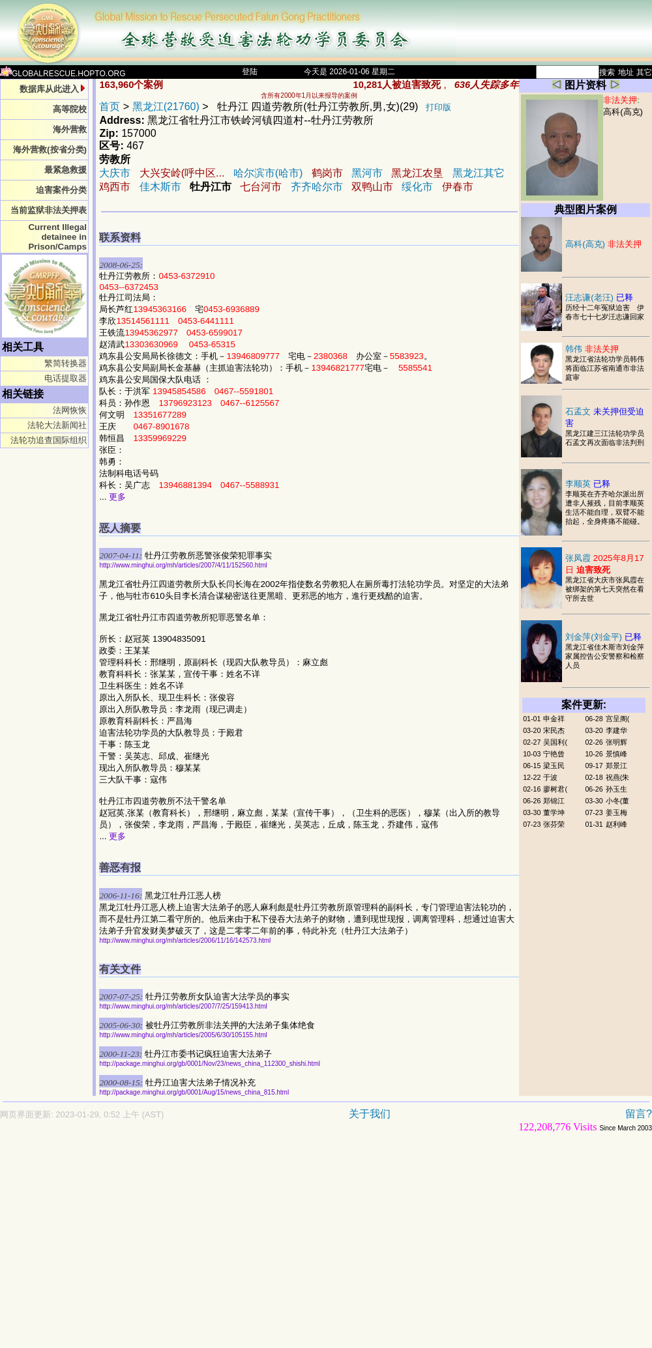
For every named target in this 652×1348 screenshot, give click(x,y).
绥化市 (417, 186)
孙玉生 (616, 789)
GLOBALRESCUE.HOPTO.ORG (63, 73)
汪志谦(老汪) (599, 297)
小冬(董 (618, 801)
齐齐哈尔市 (317, 186)
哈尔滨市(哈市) (268, 173)
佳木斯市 (160, 186)
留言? (638, 1113)
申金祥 (554, 719)
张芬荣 (554, 824)
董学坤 (554, 812)
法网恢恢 (70, 410)
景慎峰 (616, 754)
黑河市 (367, 173)
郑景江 (616, 765)
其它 (644, 72)
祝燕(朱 (618, 777)
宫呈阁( (618, 719)
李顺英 (587, 484)
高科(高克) (623, 112)
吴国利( (555, 742)
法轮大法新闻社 (57, 425)
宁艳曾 (554, 754)
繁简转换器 (65, 363)
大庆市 (114, 173)
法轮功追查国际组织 (48, 440)
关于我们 (370, 1113)
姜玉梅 (616, 812)
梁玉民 (554, 765)
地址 (626, 72)
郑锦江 (554, 801)
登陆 (250, 71)
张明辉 (616, 742)
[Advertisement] (219, 1246)
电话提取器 (65, 378)
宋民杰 (554, 730)
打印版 (438, 107)
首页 (109, 106)
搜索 (607, 72)
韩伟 (592, 349)
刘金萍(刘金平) (603, 637)
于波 (550, 777)
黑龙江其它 (478, 173)
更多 (117, 497)
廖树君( (555, 789)
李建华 (616, 730)
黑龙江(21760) (166, 106)
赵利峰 (616, 824)
